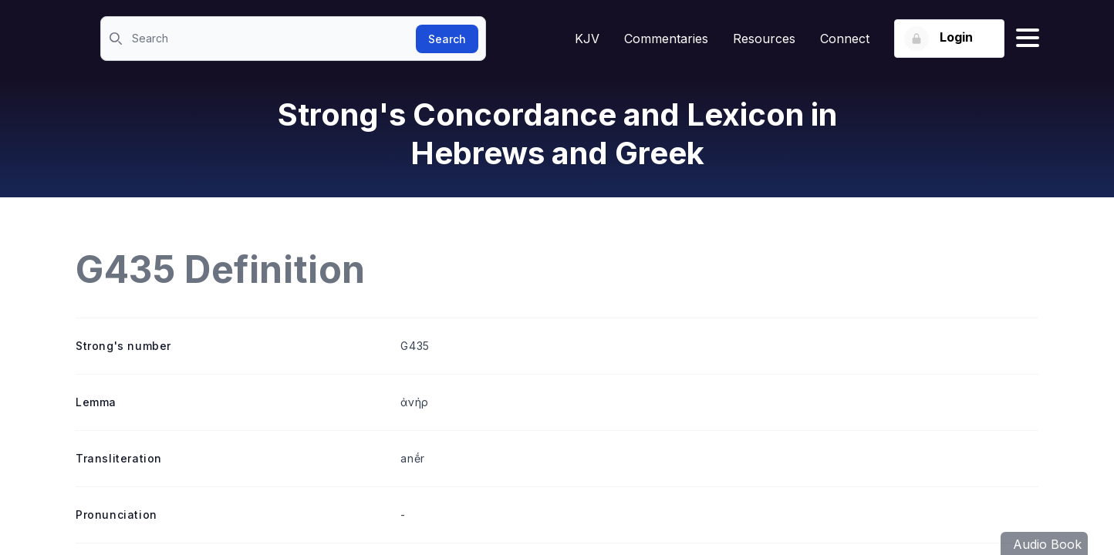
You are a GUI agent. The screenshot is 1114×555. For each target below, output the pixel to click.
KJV (587, 38)
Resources (764, 38)
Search (447, 38)
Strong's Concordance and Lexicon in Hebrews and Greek (557, 134)
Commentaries (666, 38)
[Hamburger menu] (1027, 38)
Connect (844, 38)
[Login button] (949, 38)
